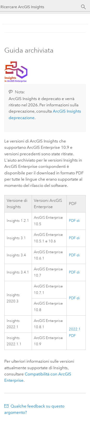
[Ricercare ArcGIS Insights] (40, 6)
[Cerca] (83, 7)
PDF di (74, 220)
